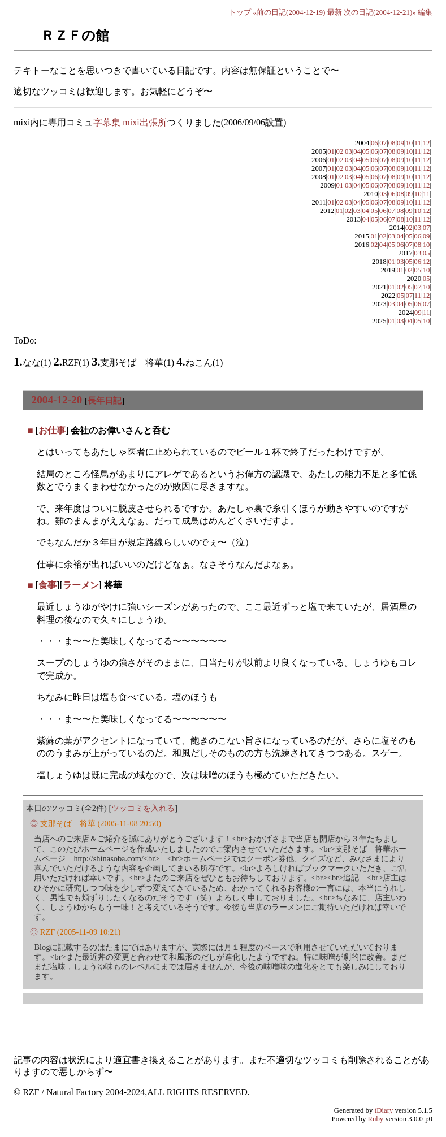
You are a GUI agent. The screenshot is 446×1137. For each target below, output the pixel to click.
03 (348, 151)
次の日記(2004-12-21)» (380, 12)
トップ (240, 12)
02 (340, 151)
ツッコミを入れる (143, 808)
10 (409, 143)
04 (357, 151)
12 (426, 143)
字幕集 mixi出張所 (129, 122)
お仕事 (52, 430)
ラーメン (81, 585)
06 (374, 143)
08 (392, 143)
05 (366, 151)
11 (417, 143)
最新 (334, 12)
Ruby (376, 1119)
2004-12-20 (57, 400)
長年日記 (105, 400)
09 (400, 143)
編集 (425, 12)
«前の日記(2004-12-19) (289, 12)
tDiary (384, 1110)
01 (331, 151)
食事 (47, 585)
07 (383, 143)
